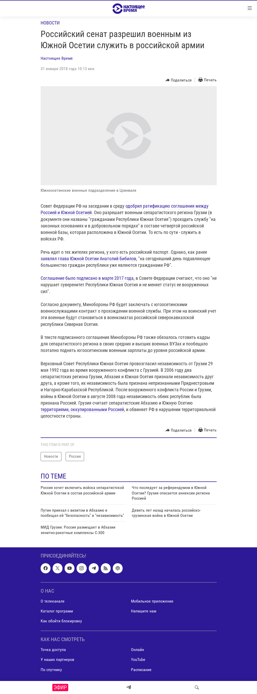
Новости (50, 23)
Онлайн (137, 649)
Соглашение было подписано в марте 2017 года (87, 278)
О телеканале (53, 601)
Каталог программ (57, 611)
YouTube (138, 659)
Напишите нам (143, 611)
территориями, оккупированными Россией (82, 409)
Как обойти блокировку (61, 620)
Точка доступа (53, 649)
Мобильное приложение (152, 601)
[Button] (179, 80)
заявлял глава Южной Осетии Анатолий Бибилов (88, 258)
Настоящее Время (57, 58)
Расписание (141, 669)
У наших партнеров (57, 659)
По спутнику (51, 669)
